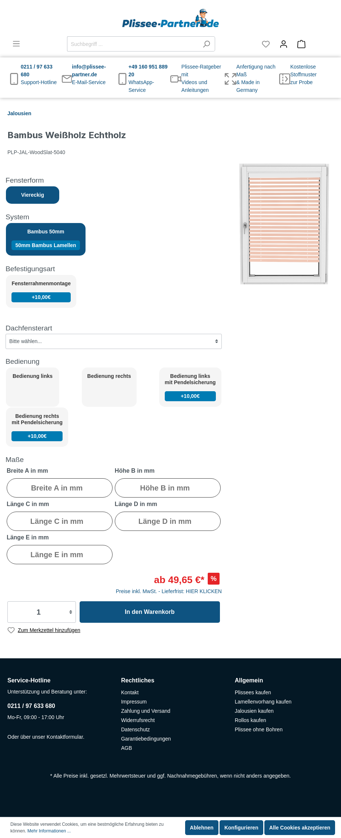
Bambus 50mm (45, 239)
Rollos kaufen (250, 720)
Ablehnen (202, 828)
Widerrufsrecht (138, 720)
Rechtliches (137, 680)
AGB (126, 748)
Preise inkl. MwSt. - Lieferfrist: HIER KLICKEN (169, 591)
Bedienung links (33, 376)
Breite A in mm (27, 471)
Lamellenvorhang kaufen (263, 702)
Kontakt (129, 692)
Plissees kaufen (253, 692)
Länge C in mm (28, 504)
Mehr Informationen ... (49, 831)
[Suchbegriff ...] (132, 43)
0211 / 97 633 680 (31, 706)
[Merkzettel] (266, 44)
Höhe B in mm (135, 471)
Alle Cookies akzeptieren (299, 828)
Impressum (134, 702)
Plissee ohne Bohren (259, 729)
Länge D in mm (136, 504)
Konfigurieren (241, 828)
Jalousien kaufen (254, 711)
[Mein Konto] (283, 44)
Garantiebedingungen (146, 739)
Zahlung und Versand (145, 711)
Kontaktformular (65, 737)
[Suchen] (206, 43)
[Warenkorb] (313, 44)
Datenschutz (135, 729)
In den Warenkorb (150, 612)
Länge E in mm (28, 537)
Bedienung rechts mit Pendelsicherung (37, 427)
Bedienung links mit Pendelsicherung (190, 387)
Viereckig (32, 195)
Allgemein (249, 680)
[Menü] (16, 43)
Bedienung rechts (109, 376)
